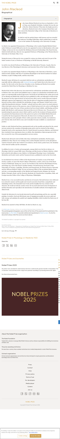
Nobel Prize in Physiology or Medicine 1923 (19, 238)
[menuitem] (30, 365)
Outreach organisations (9, 353)
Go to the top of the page (8, 231)
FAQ (30, 371)
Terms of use (30, 377)
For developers (30, 380)
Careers (30, 386)
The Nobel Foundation (8, 338)
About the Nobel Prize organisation (14, 334)
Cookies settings (23, 435)
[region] (30, 433)
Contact (30, 368)
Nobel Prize (30, 402)
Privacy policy (30, 374)
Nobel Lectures (7, 209)
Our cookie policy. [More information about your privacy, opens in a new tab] (33, 432)
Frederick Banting (29, 82)
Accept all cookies (35, 435)
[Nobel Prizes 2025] (30, 314)
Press (30, 364)
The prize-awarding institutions (11, 347)
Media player (30, 383)
